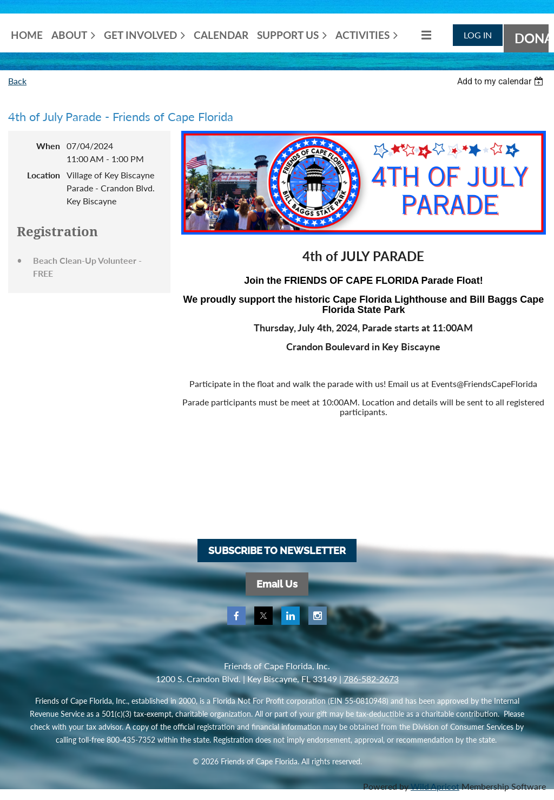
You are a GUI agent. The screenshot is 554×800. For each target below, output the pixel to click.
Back (17, 81)
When (48, 146)
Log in (478, 35)
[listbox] (501, 81)
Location (43, 175)
